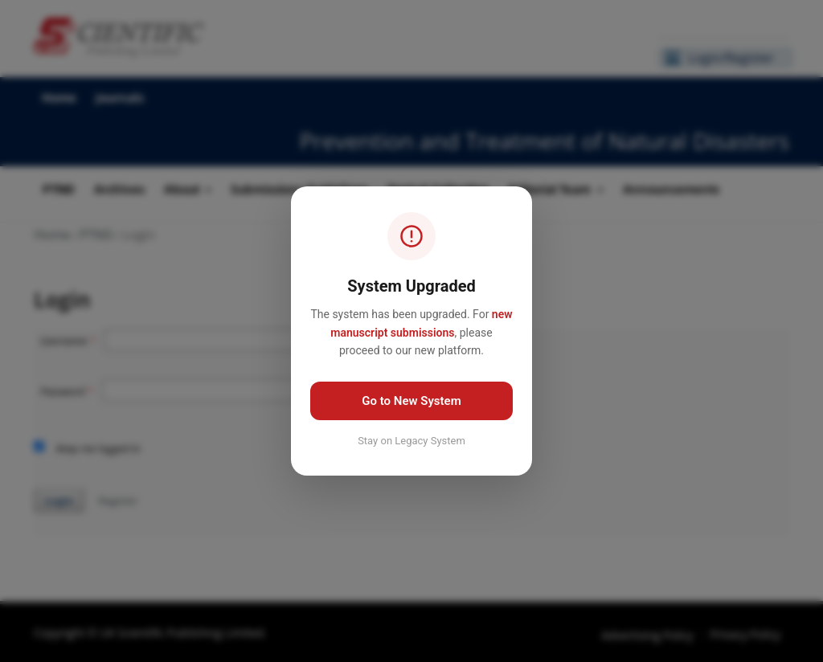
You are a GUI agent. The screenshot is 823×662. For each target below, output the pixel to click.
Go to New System (411, 401)
